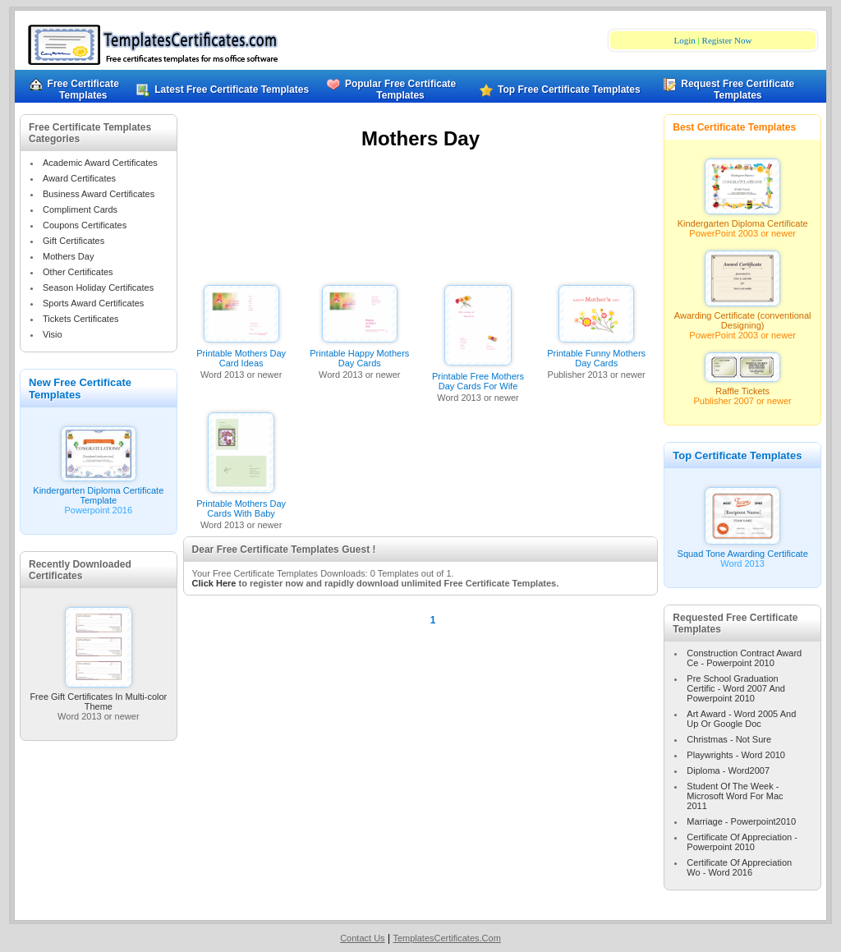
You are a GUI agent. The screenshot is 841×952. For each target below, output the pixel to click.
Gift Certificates (73, 241)
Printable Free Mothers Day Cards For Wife (478, 381)
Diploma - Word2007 (728, 770)
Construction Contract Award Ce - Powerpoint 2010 (744, 658)
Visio (52, 334)
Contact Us (362, 938)
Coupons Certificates (84, 225)
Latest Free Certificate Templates (231, 89)
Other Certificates (78, 272)
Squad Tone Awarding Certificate (743, 549)
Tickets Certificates (81, 319)
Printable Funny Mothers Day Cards (596, 358)
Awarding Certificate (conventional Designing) (742, 316)
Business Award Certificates (98, 194)
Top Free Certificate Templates (564, 89)
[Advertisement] (420, 220)
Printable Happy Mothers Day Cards (359, 358)
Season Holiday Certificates (98, 287)
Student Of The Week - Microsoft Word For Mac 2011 (735, 796)
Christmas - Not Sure (729, 739)
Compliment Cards (80, 209)
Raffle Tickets (742, 387)
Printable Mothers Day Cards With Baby (241, 508)
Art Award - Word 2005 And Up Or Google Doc (741, 719)
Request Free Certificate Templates (728, 89)
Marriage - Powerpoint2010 (741, 821)
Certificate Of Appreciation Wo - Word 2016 (739, 867)
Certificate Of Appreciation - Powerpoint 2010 (742, 842)
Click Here (214, 583)
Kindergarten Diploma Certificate (743, 219)
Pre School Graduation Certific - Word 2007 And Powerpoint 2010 (736, 688)
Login (685, 40)
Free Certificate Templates (74, 89)
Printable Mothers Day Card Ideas (241, 358)
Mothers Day (68, 256)
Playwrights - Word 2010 (736, 755)
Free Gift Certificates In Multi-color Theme (98, 697)
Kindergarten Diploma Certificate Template (98, 491)
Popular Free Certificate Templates (391, 89)
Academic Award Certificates (100, 163)
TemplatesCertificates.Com (446, 938)
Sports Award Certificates (93, 303)
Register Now (727, 40)
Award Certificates (79, 178)
